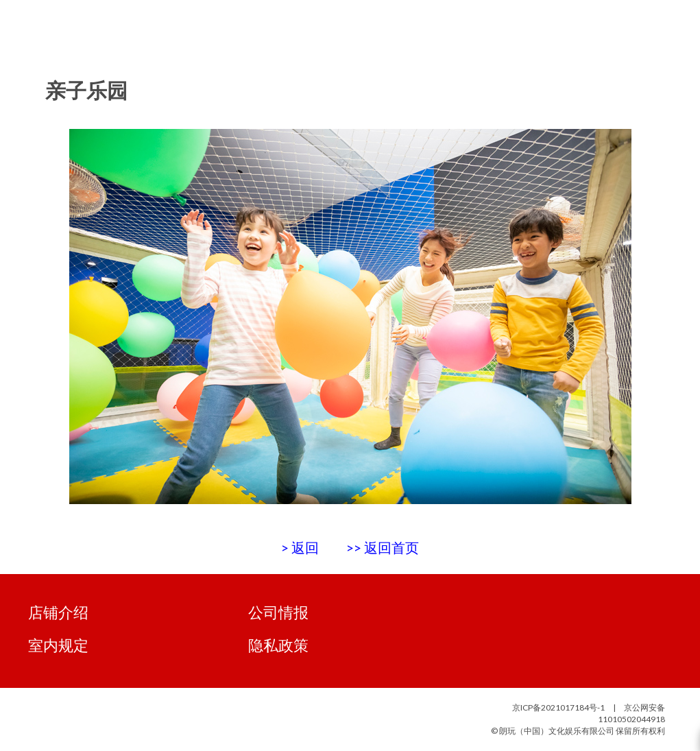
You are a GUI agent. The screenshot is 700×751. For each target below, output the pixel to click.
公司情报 (278, 612)
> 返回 (300, 547)
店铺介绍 (58, 612)
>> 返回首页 (382, 547)
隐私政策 (278, 645)
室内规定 (58, 645)
